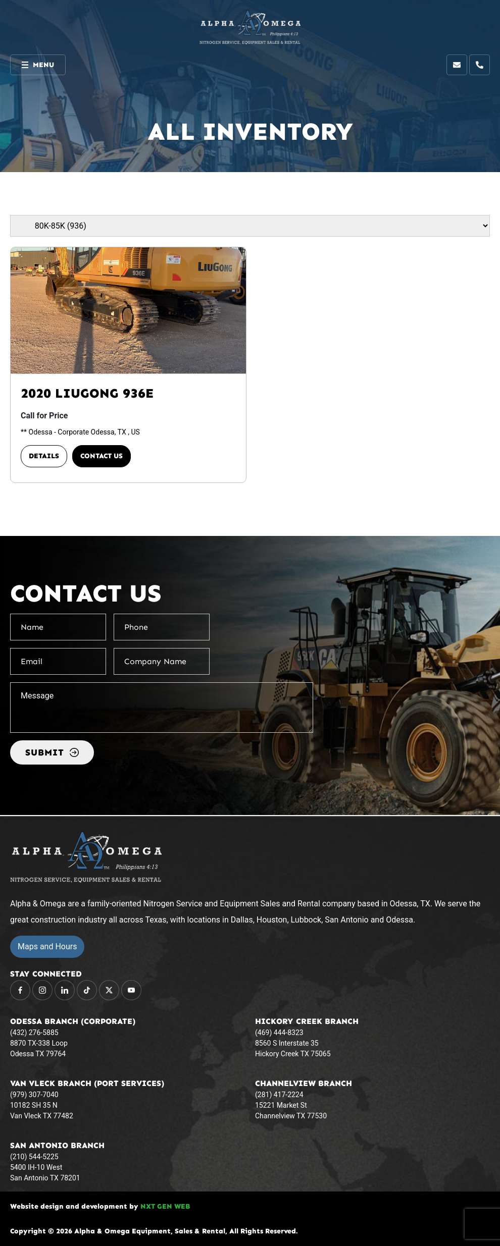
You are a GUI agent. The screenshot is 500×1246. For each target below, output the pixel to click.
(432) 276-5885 (34, 1032)
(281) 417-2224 (279, 1095)
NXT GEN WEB (165, 1206)
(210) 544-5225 (34, 1157)
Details (44, 456)
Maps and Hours (47, 946)
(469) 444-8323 (279, 1032)
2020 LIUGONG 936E (87, 393)
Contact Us (101, 456)
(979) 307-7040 (34, 1095)
